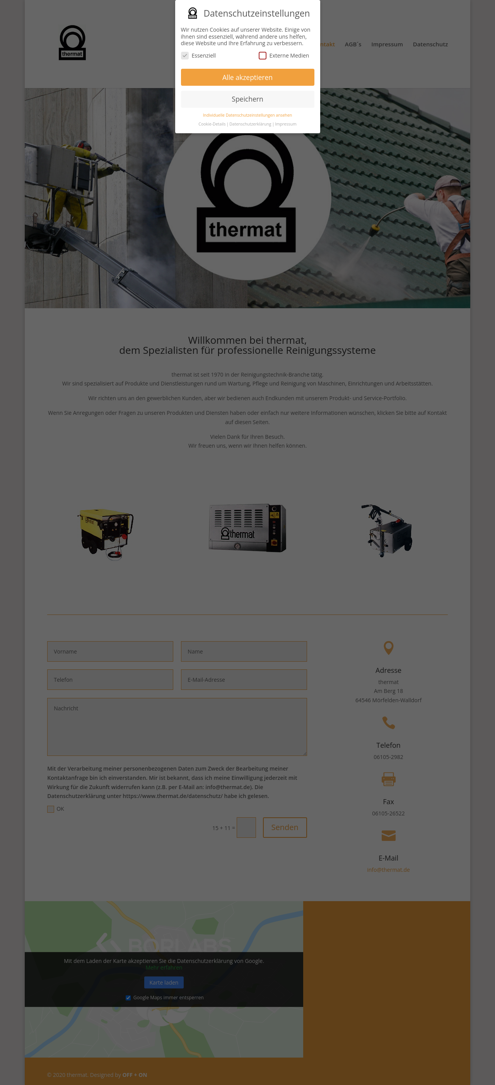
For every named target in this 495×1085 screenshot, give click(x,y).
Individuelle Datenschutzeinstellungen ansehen (247, 112)
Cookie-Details (211, 121)
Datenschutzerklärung (250, 121)
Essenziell (198, 52)
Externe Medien (284, 52)
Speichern (247, 96)
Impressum (285, 121)
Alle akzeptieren (247, 74)
